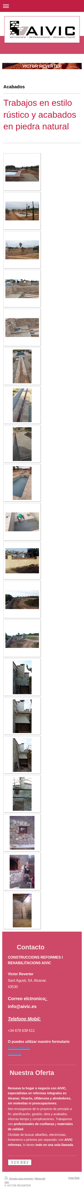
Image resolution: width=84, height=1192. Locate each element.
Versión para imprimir (19, 1178)
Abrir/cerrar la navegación (42, 6)
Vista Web (74, 1177)
